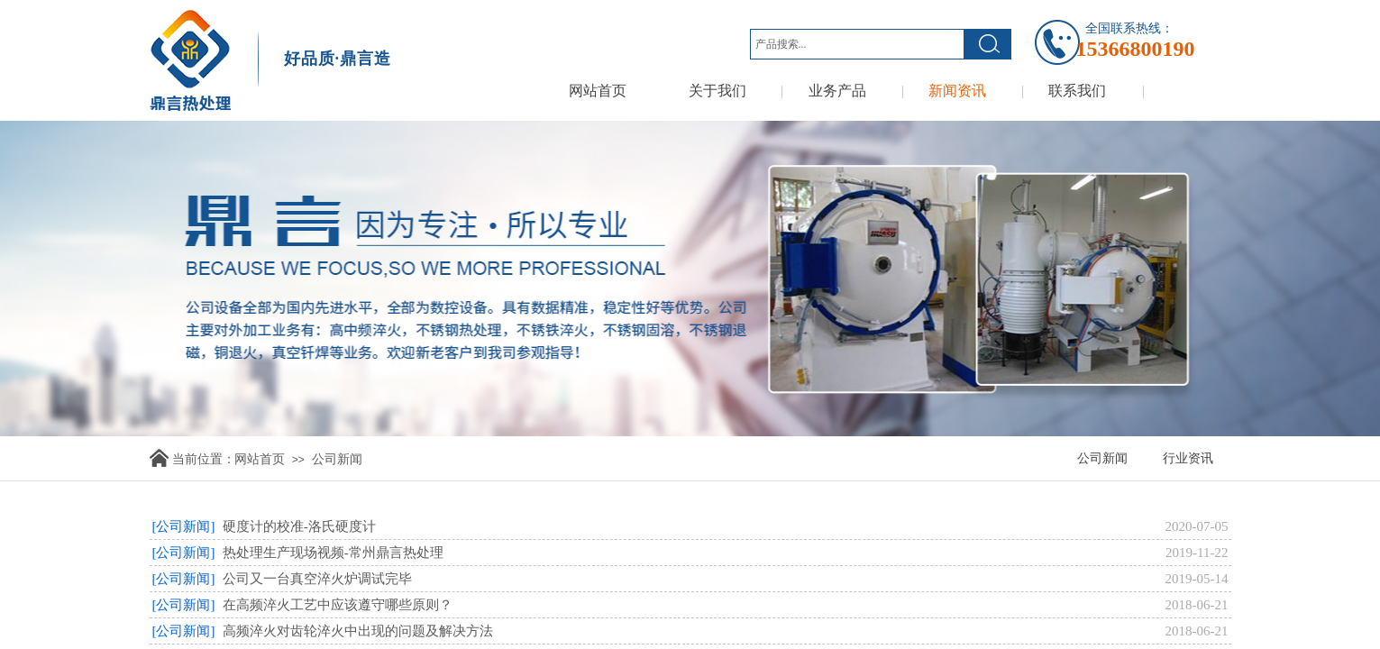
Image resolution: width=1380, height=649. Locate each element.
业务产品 (837, 90)
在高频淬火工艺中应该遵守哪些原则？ (337, 605)
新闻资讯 (957, 90)
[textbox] (857, 44)
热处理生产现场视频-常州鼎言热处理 (333, 552)
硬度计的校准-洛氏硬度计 (299, 526)
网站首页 (597, 90)
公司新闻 (337, 459)
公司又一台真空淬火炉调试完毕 (317, 578)
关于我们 (717, 90)
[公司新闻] (183, 526)
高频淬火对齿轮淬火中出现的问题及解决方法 (358, 631)
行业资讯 (1188, 458)
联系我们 (1077, 90)
